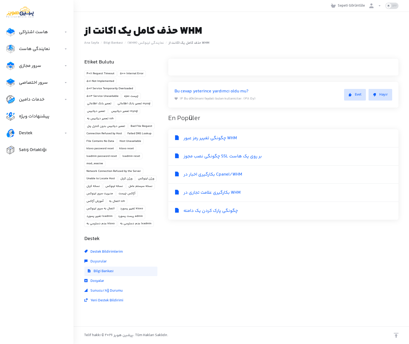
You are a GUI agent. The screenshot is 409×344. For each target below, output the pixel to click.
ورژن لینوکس (146, 178)
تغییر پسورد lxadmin (99, 216)
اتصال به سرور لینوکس (100, 208)
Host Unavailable (130, 141)
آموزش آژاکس (95, 201)
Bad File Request (141, 126)
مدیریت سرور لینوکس (99, 193)
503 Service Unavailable (102, 96)
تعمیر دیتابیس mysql (124, 111)
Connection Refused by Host (104, 133)
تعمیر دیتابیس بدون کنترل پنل (105, 126)
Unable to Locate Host (100, 178)
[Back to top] (396, 335)
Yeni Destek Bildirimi (103, 300)
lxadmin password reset (101, 156)
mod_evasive (94, 163)
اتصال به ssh (117, 201)
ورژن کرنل (126, 178)
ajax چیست (131, 96)
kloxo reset (126, 148)
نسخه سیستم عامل (140, 186)
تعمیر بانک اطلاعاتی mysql (133, 103)
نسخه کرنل (93, 186)
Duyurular (95, 262)
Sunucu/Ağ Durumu (103, 291)
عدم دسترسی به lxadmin (135, 223)
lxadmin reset (131, 156)
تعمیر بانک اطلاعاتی (98, 103)
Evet (355, 95)
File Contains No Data (100, 141)
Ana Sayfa (91, 43)
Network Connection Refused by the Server (113, 171)
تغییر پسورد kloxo (131, 208)
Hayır (380, 95)
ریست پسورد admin (130, 216)
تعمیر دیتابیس (95, 111)
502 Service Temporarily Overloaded (109, 88)
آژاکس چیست (127, 193)
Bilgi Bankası (113, 43)
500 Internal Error (132, 73)
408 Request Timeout (100, 73)
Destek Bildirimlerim (103, 252)
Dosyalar (94, 281)
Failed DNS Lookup (139, 133)
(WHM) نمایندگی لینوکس (145, 43)
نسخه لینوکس (114, 186)
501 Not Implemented (100, 81)
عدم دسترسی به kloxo (100, 223)
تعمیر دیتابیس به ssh (100, 118)
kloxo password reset (100, 148)
